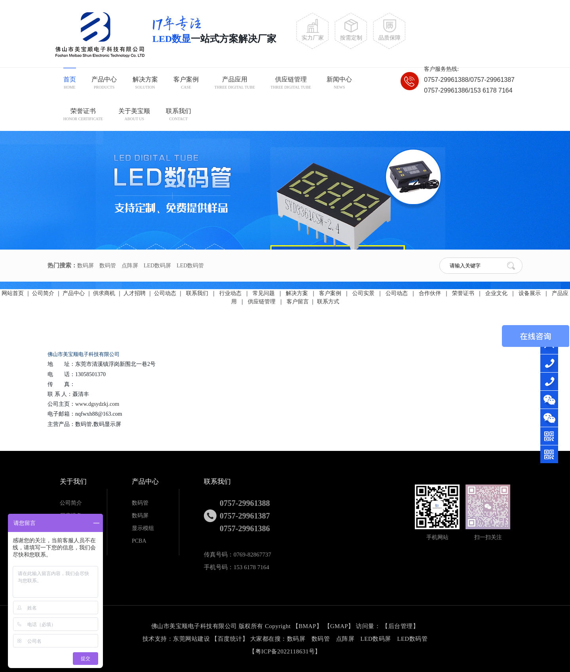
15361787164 (551, 363)
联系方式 (328, 302)
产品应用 (234, 83)
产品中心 (104, 83)
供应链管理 (290, 83)
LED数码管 (190, 266)
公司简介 (43, 293)
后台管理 (400, 626)
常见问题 (264, 293)
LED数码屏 (157, 266)
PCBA (139, 541)
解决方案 (145, 83)
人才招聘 (135, 293)
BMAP (307, 626)
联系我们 (178, 115)
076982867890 (551, 381)
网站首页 (13, 293)
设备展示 (530, 293)
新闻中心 (339, 83)
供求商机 (104, 293)
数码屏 (85, 266)
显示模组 (143, 528)
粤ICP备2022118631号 (285, 651)
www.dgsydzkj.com (97, 404)
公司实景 (364, 293)
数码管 (107, 266)
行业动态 (231, 293)
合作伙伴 (431, 293)
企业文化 (497, 293)
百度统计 (230, 639)
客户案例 (186, 83)
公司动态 (165, 293)
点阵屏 (130, 266)
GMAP (339, 626)
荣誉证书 (83, 115)
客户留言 (298, 302)
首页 (69, 83)
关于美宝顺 (134, 115)
